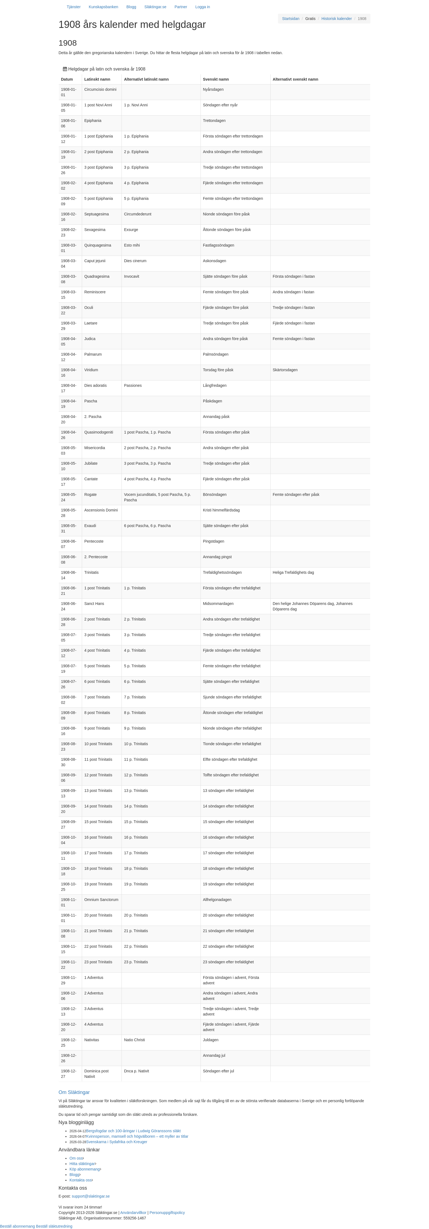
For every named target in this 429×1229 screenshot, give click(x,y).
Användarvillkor (133, 1212)
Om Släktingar (74, 1092)
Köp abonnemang (84, 1169)
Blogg (131, 7)
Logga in (202, 7)
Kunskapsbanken (103, 7)
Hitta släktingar (82, 1163)
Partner (181, 7)
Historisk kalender (336, 18)
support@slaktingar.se (91, 1196)
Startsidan (290, 18)
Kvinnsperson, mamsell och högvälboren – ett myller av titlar (137, 1136)
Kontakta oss (80, 1180)
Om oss (76, 1158)
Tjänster (74, 7)
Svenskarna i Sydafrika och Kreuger (116, 1142)
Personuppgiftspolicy (167, 1212)
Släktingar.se (155, 7)
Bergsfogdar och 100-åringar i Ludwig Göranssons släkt (133, 1131)
